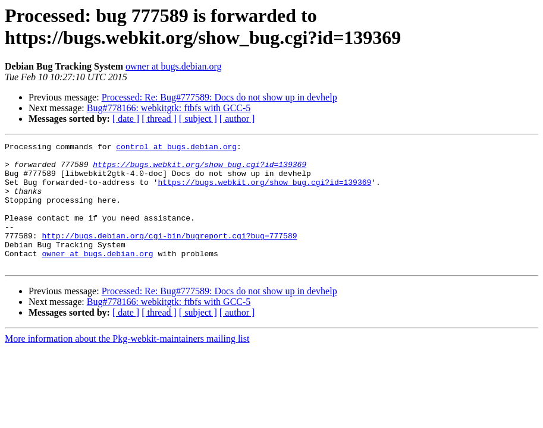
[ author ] (237, 119)
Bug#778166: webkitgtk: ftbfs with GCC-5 (169, 108)
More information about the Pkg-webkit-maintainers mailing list (127, 363)
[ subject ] (198, 119)
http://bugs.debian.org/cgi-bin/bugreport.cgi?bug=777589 (169, 255)
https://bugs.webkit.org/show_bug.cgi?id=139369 (199, 169)
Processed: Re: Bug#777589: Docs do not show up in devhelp (219, 97)
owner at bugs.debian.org (173, 66)
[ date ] (125, 119)
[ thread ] (159, 119)
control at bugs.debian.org (176, 148)
